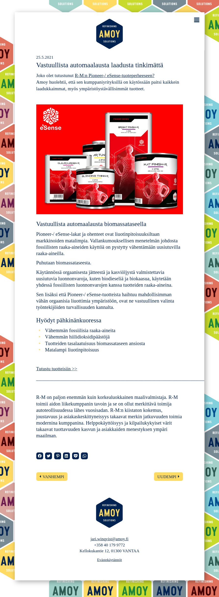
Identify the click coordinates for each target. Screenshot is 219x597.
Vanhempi (53, 476)
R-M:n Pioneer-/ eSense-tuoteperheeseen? (115, 75)
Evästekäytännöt (109, 560)
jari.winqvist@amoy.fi (109, 539)
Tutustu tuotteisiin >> (56, 368)
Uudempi (166, 476)
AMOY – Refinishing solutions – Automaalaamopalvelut (109, 34)
